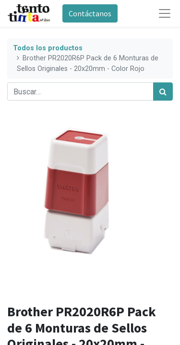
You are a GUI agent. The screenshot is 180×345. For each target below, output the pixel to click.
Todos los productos (48, 48)
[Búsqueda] (163, 91)
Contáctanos (90, 13)
